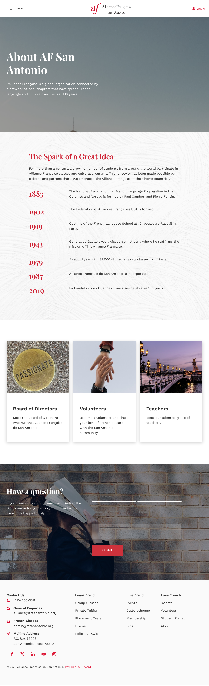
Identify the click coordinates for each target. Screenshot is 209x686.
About (166, 627)
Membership (136, 619)
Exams (80, 627)
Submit (107, 550)
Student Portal (173, 619)
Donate (166, 604)
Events (132, 604)
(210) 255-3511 (24, 601)
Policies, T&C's (86, 634)
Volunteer (168, 611)
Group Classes (86, 604)
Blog (130, 627)
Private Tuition (86, 611)
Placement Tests (88, 619)
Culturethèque (138, 611)
